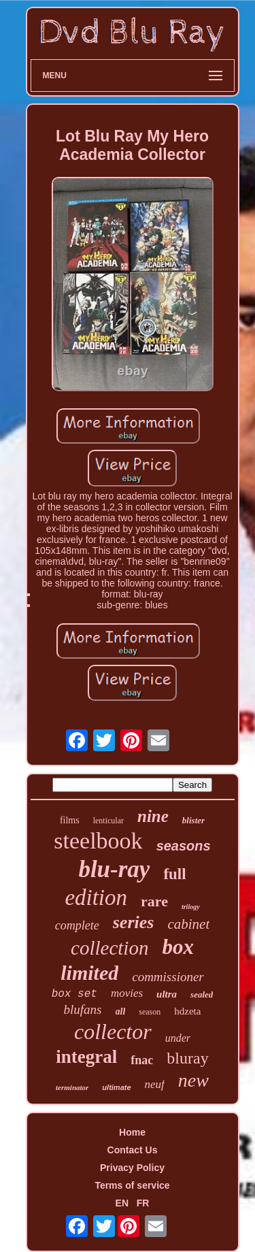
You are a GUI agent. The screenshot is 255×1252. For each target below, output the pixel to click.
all (121, 1011)
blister (193, 820)
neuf (155, 1084)
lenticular (108, 820)
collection (109, 948)
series (133, 922)
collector (113, 1031)
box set (74, 994)
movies (127, 993)
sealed (201, 994)
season (149, 1012)
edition (96, 897)
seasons (183, 845)
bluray (187, 1058)
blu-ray (114, 869)
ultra (166, 994)
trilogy (191, 906)
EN (122, 1203)
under (177, 1038)
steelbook (98, 840)
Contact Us (132, 1149)
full (174, 874)
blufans (83, 1009)
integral (86, 1057)
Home (132, 1132)
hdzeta (187, 1011)
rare (154, 901)
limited (89, 972)
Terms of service (132, 1185)
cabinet (188, 924)
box (178, 947)
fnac (142, 1060)
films (70, 820)
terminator (72, 1087)
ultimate (116, 1087)
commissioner (168, 977)
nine (153, 816)
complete (77, 925)
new (193, 1080)
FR (143, 1203)
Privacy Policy (132, 1167)
